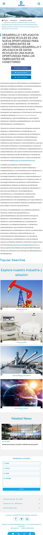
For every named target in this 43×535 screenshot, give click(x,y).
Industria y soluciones (30, 515)
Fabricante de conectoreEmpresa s (22, 245)
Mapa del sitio (15, 528)
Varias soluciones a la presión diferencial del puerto (20, 444)
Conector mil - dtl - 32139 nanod (12, 503)
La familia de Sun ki (18, 515)
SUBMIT (21, 489)
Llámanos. (9, 515)
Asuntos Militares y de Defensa (21, 375)
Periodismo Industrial (26, 20)
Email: (6, 473)
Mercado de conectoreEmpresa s (23, 160)
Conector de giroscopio (10, 508)
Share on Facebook (21, 68)
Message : (7, 478)
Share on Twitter (21, 72)
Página (6, 20)
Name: (6, 463)
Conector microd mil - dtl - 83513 (12, 499)
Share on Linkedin (21, 77)
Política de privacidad (27, 528)
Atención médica (21, 342)
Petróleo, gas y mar (21, 309)
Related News (22, 418)
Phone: (7, 468)
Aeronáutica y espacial (21, 408)
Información (13, 20)
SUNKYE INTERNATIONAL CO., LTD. (19, 524)
